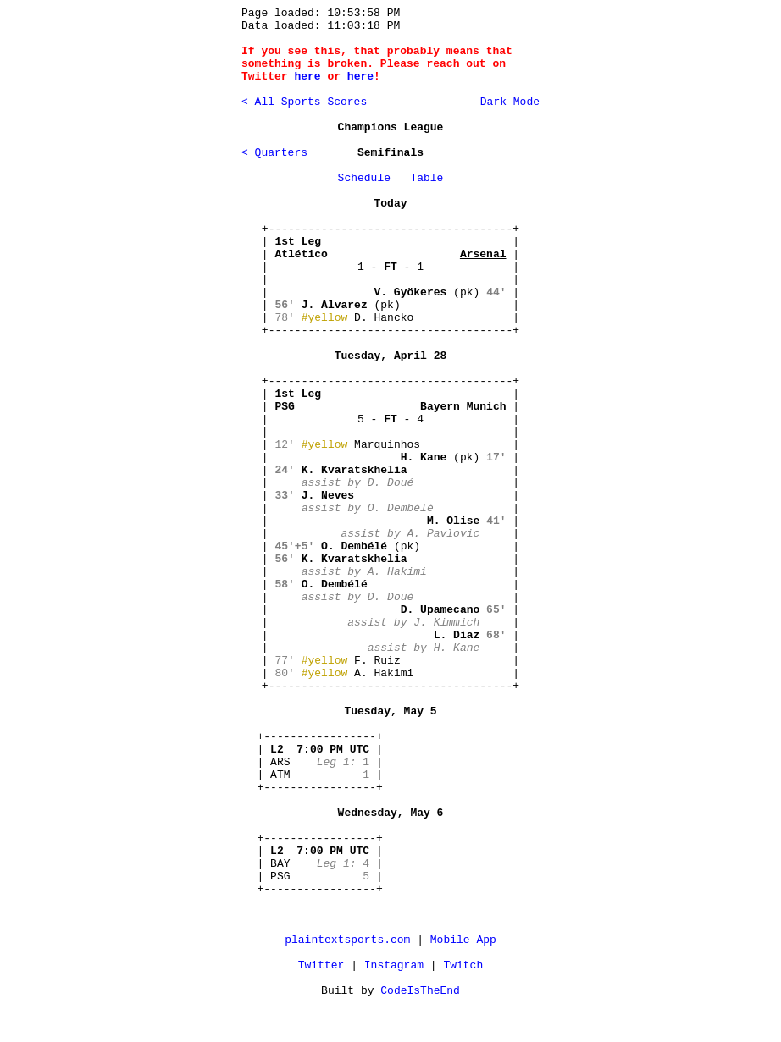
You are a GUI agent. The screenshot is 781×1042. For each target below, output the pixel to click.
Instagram (394, 965)
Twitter (321, 965)
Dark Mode (507, 102)
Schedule (364, 178)
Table (426, 178)
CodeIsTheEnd (420, 990)
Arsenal (483, 254)
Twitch (463, 965)
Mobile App (463, 940)
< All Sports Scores (304, 102)
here (307, 76)
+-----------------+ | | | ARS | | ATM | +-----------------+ (320, 762)
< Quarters (274, 152)
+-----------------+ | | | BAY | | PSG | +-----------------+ (320, 864)
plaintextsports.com (347, 940)
